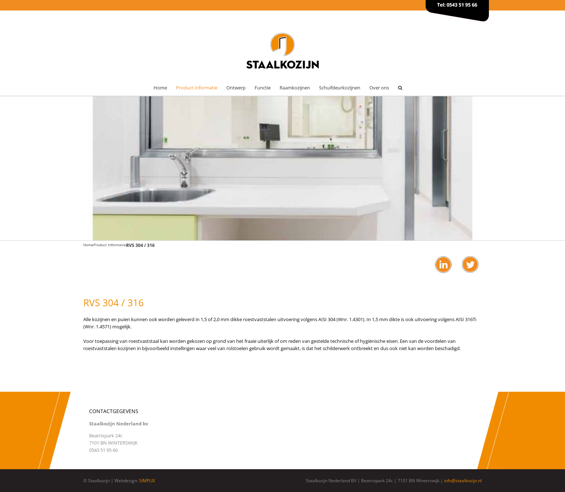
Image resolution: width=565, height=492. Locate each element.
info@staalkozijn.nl (463, 481)
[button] (400, 88)
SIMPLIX (147, 481)
